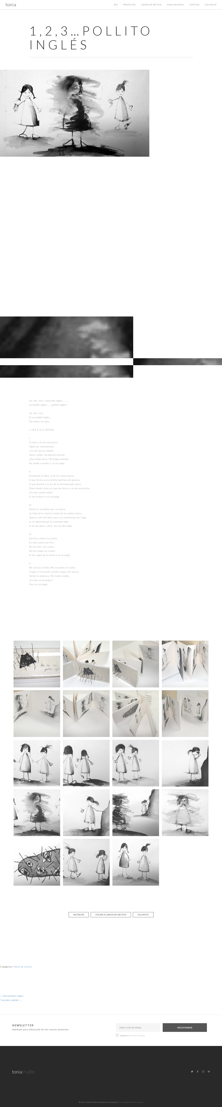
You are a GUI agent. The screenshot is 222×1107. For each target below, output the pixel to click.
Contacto (210, 4)
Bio (116, 4)
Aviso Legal (122, 1102)
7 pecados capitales (11, 1000)
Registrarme (184, 1027)
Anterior (78, 914)
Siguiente (143, 914)
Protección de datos (135, 1102)
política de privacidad (136, 1035)
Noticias (194, 4)
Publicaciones (175, 4)
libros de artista (23, 966)
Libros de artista (151, 4)
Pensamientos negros (11, 995)
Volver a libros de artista (110, 914)
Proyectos (129, 4)
